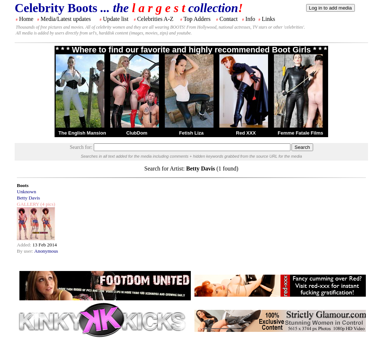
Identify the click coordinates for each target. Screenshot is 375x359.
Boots (23, 185)
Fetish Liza (191, 133)
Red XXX (246, 133)
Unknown (26, 191)
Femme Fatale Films (300, 133)
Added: (25, 245)
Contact (228, 19)
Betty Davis (28, 198)
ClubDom (137, 133)
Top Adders (197, 19)
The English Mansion (82, 133)
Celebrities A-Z (155, 19)
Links (268, 19)
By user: (25, 251)
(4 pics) (47, 204)
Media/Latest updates (66, 19)
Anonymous (46, 251)
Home (26, 19)
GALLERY (28, 204)
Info (250, 19)
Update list (116, 19)
